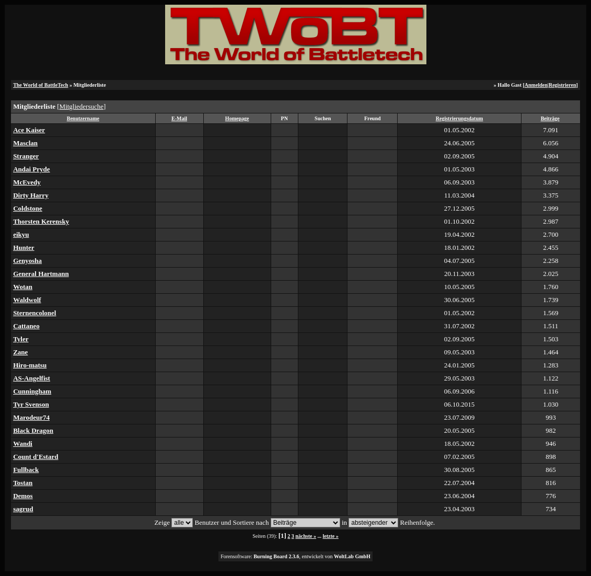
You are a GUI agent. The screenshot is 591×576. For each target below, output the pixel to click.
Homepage (237, 118)
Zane (20, 352)
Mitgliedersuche (81, 106)
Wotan (22, 287)
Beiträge (550, 118)
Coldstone (27, 208)
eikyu (21, 234)
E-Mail (179, 118)
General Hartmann (41, 274)
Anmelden (536, 85)
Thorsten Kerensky (41, 221)
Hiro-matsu (30, 365)
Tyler (20, 339)
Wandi (22, 443)
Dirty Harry (31, 195)
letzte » (331, 536)
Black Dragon (33, 430)
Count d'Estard (35, 456)
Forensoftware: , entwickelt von (295, 556)
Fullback (26, 470)
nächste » (305, 536)
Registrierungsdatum (459, 118)
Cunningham (32, 391)
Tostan (22, 483)
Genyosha (27, 260)
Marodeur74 (31, 417)
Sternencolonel (34, 313)
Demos (23, 496)
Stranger (26, 156)
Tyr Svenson (31, 404)
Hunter (23, 247)
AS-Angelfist (31, 378)
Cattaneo (26, 326)
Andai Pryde (31, 169)
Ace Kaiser (29, 130)
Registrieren (562, 85)
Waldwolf (27, 300)
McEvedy (27, 182)
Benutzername (83, 118)
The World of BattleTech (40, 85)
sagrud (23, 509)
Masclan (25, 143)
